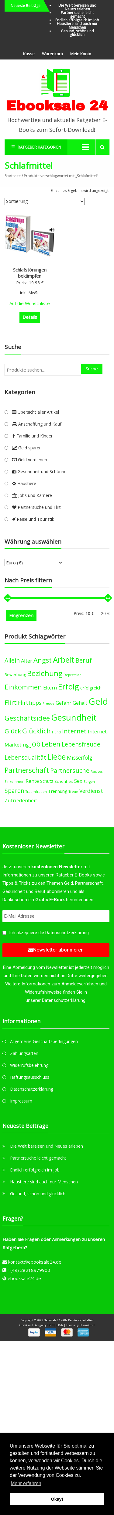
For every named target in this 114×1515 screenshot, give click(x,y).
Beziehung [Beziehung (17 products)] (44, 673)
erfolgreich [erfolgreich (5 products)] (91, 688)
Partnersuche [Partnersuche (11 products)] (69, 770)
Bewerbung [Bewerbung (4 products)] (15, 674)
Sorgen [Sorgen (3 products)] (89, 781)
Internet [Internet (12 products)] (74, 731)
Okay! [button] (57, 1499)
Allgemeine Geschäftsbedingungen (44, 1041)
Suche (92, 368)
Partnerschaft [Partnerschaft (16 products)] (27, 770)
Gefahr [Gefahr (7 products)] (63, 702)
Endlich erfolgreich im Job (77, 20)
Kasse (29, 53)
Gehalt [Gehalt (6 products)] (80, 703)
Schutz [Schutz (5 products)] (46, 781)
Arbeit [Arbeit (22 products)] (63, 659)
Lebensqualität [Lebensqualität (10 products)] (25, 757)
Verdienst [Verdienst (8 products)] (91, 790)
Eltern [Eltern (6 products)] (50, 687)
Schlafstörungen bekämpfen (30, 273)
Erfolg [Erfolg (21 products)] (68, 686)
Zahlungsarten (24, 1053)
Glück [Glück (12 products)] (13, 731)
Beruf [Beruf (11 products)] (83, 660)
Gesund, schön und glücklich (77, 32)
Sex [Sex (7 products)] (78, 780)
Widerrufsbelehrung (29, 1065)
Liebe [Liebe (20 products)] (56, 757)
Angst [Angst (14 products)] (42, 660)
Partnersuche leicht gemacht (77, 14)
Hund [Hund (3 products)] (56, 732)
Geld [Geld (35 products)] (98, 701)
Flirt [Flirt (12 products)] (11, 702)
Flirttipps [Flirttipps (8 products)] (29, 702)
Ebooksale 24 (57, 105)
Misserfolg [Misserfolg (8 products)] (79, 757)
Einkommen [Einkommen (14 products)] (23, 686)
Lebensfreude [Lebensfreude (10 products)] (81, 744)
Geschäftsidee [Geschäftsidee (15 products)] (27, 718)
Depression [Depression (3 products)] (72, 675)
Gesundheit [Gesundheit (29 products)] (74, 717)
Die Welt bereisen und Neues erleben (77, 7)
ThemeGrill (87, 1325)
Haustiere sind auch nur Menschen (77, 25)
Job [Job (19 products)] (35, 744)
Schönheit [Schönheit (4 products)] (63, 781)
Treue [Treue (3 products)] (73, 792)
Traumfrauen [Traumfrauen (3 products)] (36, 792)
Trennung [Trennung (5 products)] (57, 791)
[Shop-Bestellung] (45, 201)
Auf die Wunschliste (29, 303)
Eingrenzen (21, 615)
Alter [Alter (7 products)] (26, 660)
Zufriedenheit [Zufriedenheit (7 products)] (21, 800)
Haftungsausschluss (29, 1077)
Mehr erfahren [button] (26, 1483)
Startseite (13, 175)
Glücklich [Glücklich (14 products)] (36, 730)
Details (29, 317)
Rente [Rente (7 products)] (32, 780)
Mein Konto (80, 53)
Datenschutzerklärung (67, 932)
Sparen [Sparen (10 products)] (14, 790)
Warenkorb (52, 53)
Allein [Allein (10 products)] (12, 660)
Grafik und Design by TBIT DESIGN (41, 1325)
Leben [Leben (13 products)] (51, 744)
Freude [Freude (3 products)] (48, 703)
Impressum (21, 1101)
